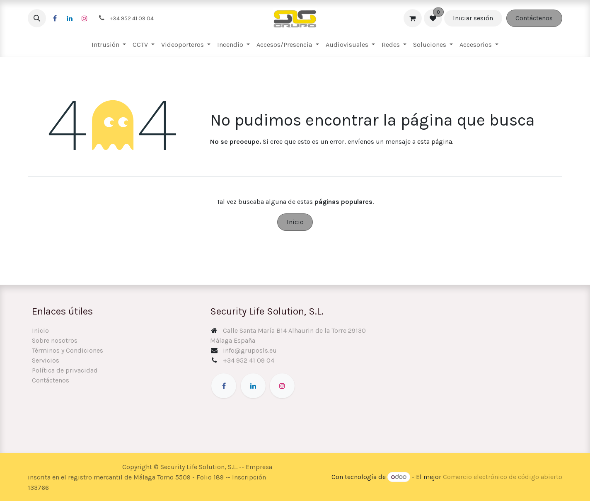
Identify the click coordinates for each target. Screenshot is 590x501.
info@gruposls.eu (250, 350)
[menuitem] (108, 44)
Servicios (45, 360)
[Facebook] (54, 18)
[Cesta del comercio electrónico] (413, 18)
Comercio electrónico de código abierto (502, 477)
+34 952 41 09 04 (248, 360)
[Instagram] (84, 18)
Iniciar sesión (473, 18)
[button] (37, 18)
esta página (434, 141)
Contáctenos (534, 18)
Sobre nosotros (54, 340)
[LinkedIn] (69, 18)
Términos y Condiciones (67, 350)
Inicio (295, 222)
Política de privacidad (65, 370)
